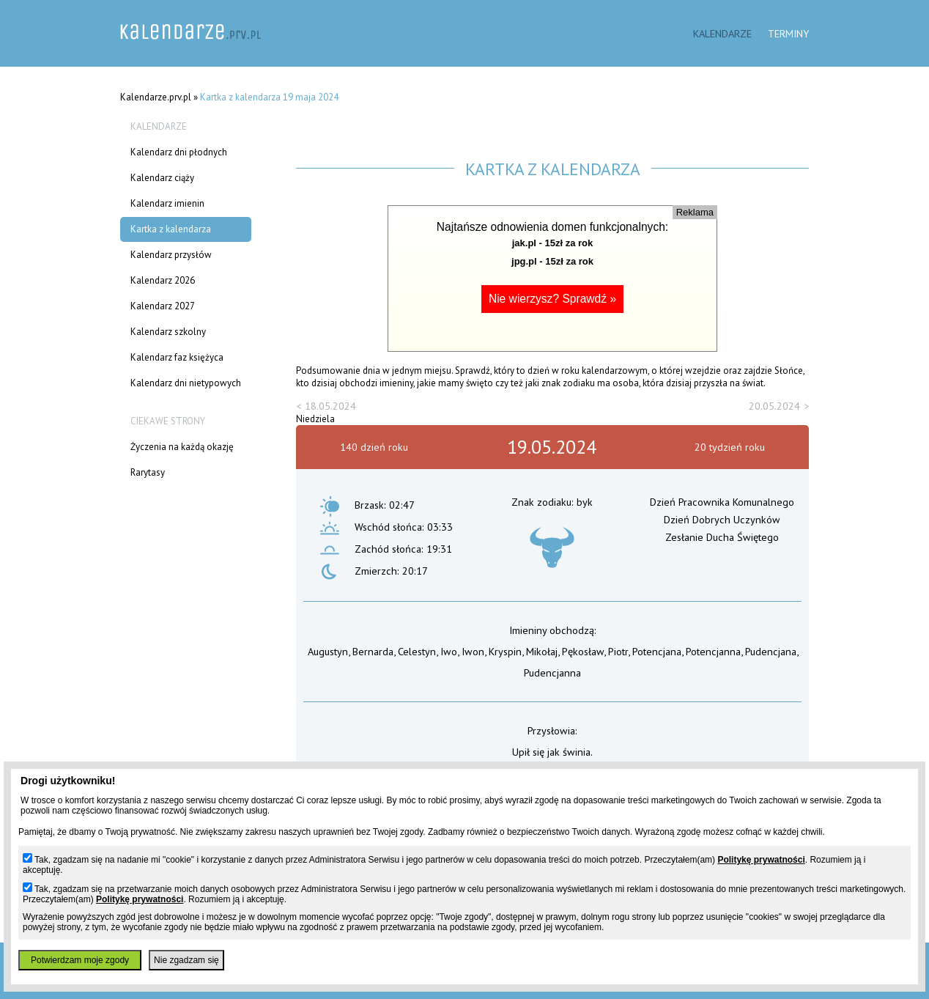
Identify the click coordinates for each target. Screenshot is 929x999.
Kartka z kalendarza (170, 229)
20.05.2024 (774, 406)
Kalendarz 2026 (162, 280)
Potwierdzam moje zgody (80, 960)
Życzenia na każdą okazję (182, 446)
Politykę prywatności (760, 860)
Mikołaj (542, 651)
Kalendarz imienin (167, 203)
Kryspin (505, 651)
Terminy (788, 33)
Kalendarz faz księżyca (176, 357)
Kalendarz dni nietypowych (185, 383)
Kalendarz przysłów (171, 254)
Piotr (618, 651)
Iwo (448, 651)
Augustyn (328, 651)
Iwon (473, 651)
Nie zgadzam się (186, 960)
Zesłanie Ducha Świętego (722, 537)
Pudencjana (770, 651)
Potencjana (656, 651)
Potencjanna (713, 651)
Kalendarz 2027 (162, 306)
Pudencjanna (552, 672)
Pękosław (583, 651)
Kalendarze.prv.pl (155, 97)
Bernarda (372, 651)
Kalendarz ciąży (162, 178)
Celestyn (417, 651)
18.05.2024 (330, 406)
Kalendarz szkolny (168, 331)
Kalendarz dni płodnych (178, 152)
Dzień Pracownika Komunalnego (722, 502)
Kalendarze (722, 33)
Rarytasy (147, 472)
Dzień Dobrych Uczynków (722, 519)
